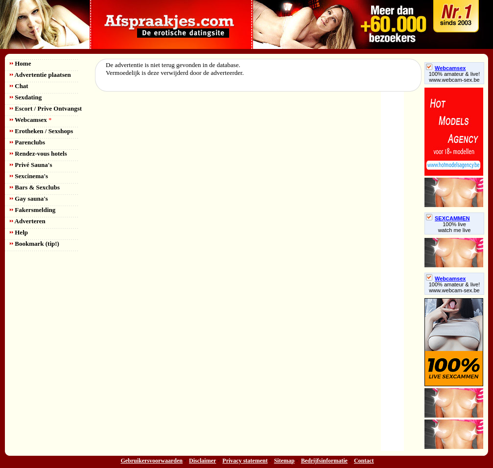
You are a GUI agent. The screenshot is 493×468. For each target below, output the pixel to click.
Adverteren (28, 221)
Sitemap (284, 460)
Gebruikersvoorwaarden (151, 460)
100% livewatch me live (454, 227)
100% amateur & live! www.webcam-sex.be (454, 77)
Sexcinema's (29, 176)
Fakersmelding (32, 209)
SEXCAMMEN (448, 218)
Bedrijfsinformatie (324, 460)
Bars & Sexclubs (35, 187)
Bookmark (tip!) (34, 243)
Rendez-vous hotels (38, 153)
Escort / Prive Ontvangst (46, 108)
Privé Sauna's (31, 164)
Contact (364, 460)
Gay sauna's (29, 198)
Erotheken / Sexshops (41, 131)
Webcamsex (30, 119)
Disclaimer (202, 460)
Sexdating (26, 97)
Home (20, 63)
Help (19, 232)
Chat (19, 86)
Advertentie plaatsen (40, 74)
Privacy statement (244, 460)
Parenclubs (27, 142)
